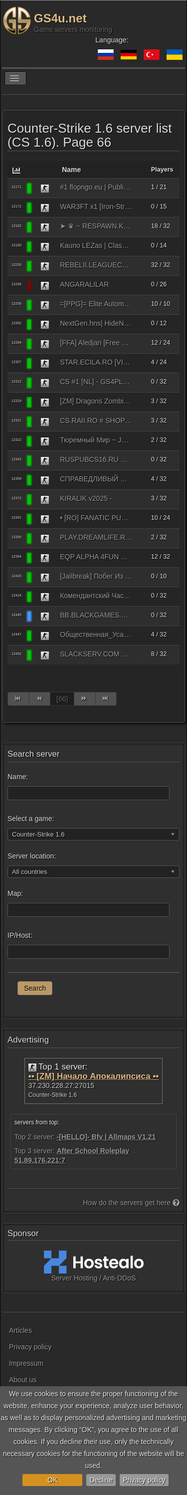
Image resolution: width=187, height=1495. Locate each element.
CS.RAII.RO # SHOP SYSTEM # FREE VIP (96, 421)
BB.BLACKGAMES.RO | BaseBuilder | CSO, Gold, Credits (96, 615)
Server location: (31, 856)
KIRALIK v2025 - (86, 498)
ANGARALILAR (84, 284)
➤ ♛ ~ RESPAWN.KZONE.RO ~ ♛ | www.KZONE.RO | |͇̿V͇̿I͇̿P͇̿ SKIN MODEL (96, 226)
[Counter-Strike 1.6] (45, 188)
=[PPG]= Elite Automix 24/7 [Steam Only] (96, 304)
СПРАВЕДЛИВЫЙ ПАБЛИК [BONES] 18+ (96, 479)
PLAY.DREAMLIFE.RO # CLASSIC (96, 537)
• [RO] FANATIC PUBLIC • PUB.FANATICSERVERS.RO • (96, 518)
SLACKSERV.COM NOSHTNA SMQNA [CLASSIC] (96, 654)
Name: (17, 777)
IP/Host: (19, 935)
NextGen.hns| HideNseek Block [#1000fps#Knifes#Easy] (96, 323)
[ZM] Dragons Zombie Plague (96, 401)
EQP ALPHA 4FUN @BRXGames (96, 557)
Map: (15, 893)
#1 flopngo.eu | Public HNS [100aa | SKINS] (96, 187)
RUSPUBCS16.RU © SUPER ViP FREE (96, 459)
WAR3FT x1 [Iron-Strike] (96, 207)
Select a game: (30, 819)
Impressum (26, 1363)
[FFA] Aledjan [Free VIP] (96, 343)
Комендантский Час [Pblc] (96, 596)
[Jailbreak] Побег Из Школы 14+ (96, 576)
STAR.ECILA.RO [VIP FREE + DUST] (96, 362)
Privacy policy (144, 1480)
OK (52, 1480)
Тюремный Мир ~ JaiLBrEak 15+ (96, 440)
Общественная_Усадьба (96, 635)
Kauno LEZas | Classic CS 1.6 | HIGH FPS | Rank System (96, 245)
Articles (20, 1330)
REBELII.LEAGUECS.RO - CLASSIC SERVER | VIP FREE (96, 265)
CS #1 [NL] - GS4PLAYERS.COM (96, 382)
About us (22, 1380)
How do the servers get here (131, 1203)
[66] (62, 699)
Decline (101, 1480)
